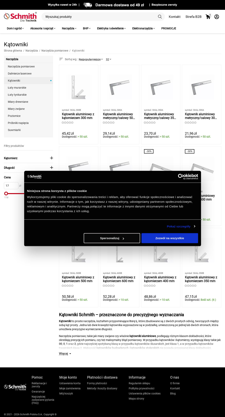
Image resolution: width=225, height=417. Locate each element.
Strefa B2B (194, 17)
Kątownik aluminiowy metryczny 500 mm (200, 197)
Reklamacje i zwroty (39, 385)
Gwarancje (38, 391)
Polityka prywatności (141, 388)
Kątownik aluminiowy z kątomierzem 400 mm (160, 279)
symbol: (66, 110)
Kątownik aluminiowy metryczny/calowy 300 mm (201, 116)
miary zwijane (105, 336)
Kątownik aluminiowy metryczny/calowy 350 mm (160, 116)
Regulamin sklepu (139, 383)
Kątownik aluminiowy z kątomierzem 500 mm (78, 279)
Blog (173, 393)
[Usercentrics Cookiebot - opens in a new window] (181, 177)
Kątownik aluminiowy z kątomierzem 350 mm (201, 279)
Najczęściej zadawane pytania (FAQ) (43, 399)
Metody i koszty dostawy (102, 388)
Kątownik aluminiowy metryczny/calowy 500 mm (119, 116)
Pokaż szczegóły (178, 226)
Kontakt (175, 17)
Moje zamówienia (70, 388)
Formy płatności (97, 383)
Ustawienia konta (70, 383)
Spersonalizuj (112, 238)
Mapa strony (136, 398)
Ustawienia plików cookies (145, 393)
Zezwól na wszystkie (169, 238)
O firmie (175, 383)
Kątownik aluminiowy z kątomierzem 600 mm (119, 279)
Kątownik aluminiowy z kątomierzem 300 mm (78, 116)
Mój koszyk (66, 393)
